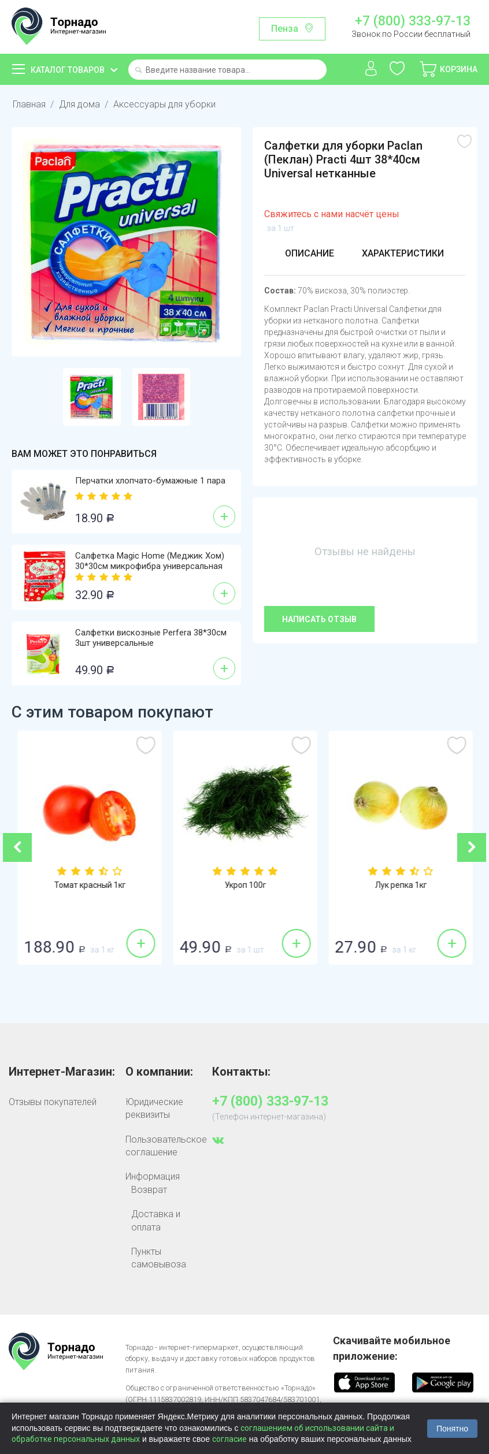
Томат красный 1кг (245, 885)
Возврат (149, 1189)
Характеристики (403, 253)
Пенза (284, 28)
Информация (152, 1176)
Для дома (79, 104)
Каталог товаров (68, 70)
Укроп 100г (400, 885)
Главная (29, 104)
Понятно (452, 1428)
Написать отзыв (319, 619)
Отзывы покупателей (53, 1101)
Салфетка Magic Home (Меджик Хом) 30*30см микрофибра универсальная (149, 561)
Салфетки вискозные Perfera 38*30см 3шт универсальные (151, 637)
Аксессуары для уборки (164, 104)
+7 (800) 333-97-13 (413, 21)
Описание (309, 253)
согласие (229, 1439)
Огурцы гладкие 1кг (89, 885)
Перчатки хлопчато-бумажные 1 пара (150, 480)
